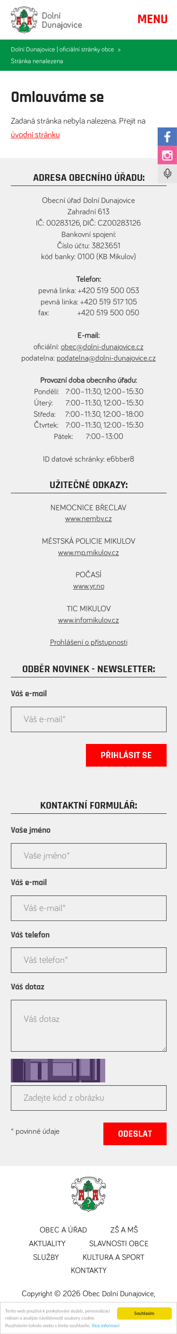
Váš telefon (30, 935)
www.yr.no (88, 587)
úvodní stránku (35, 135)
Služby (46, 1258)
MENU (152, 19)
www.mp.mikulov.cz (88, 553)
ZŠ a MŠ (124, 1230)
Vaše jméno (31, 830)
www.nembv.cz (88, 519)
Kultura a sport (113, 1258)
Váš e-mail (29, 694)
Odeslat (135, 1134)
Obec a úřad (63, 1230)
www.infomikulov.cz (88, 620)
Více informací (105, 1327)
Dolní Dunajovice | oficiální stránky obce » (66, 49)
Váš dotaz (27, 987)
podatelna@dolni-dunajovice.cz (106, 359)
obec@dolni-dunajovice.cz (102, 347)
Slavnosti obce (119, 1244)
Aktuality (47, 1244)
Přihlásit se (126, 755)
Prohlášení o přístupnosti (88, 643)
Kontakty (89, 1271)
